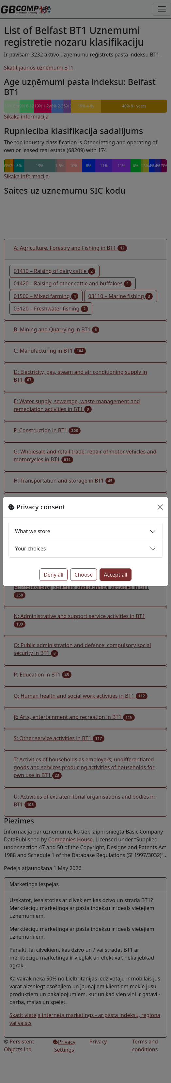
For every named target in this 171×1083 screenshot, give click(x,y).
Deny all (53, 574)
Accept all (115, 574)
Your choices (30, 548)
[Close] (160, 507)
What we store (32, 531)
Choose (83, 574)
